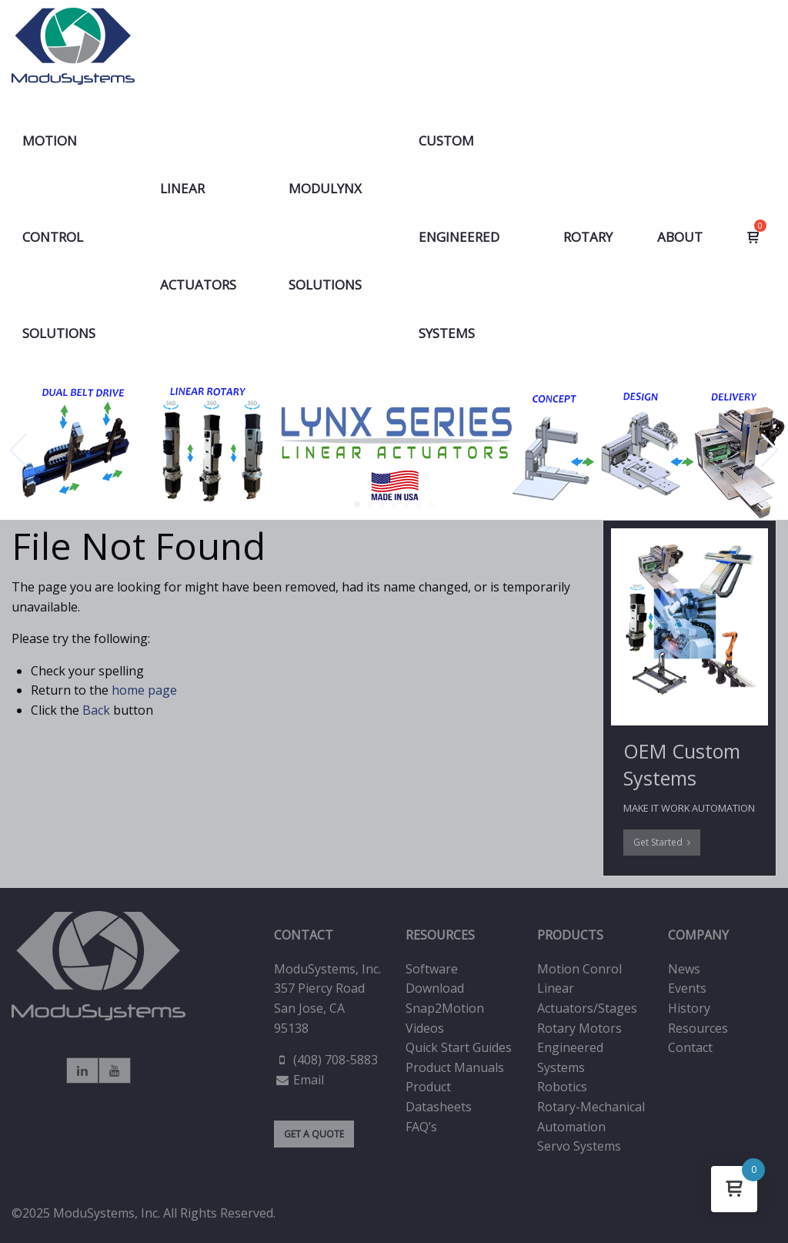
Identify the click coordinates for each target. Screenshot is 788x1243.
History (689, 1008)
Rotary (588, 237)
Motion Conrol (579, 968)
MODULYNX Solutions (325, 236)
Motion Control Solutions (58, 237)
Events (687, 988)
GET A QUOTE (314, 1134)
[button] (357, 504)
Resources (698, 1028)
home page (144, 690)
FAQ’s (421, 1126)
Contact (690, 1047)
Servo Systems (579, 1145)
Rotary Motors (579, 1028)
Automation (571, 1126)
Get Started (661, 842)
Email (308, 1079)
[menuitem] (69, 236)
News (684, 968)
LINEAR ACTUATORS (198, 236)
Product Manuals (455, 1067)
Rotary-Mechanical (591, 1106)
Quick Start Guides (459, 1047)
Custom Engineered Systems (459, 237)
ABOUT (680, 237)
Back (96, 710)
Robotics (562, 1086)
